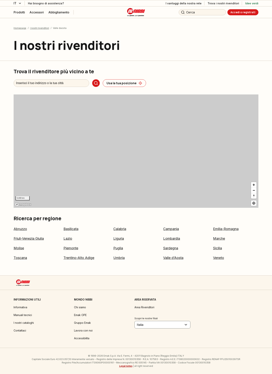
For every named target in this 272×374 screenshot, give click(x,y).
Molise (19, 248)
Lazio (67, 238)
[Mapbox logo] (23, 204)
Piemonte (70, 248)
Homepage (20, 28)
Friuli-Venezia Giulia (29, 238)
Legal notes (125, 366)
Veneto (218, 258)
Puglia (118, 248)
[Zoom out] (254, 190)
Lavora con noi (83, 330)
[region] (136, 151)
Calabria (119, 229)
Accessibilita (81, 338)
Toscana (20, 258)
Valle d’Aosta (173, 258)
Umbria (119, 258)
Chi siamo (80, 307)
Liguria (118, 238)
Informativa (20, 307)
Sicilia (217, 248)
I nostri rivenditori (39, 28)
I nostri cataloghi (24, 322)
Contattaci (20, 330)
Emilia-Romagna (226, 229)
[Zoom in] (254, 185)
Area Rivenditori (144, 307)
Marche (219, 238)
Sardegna (170, 248)
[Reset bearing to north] (254, 196)
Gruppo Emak (82, 322)
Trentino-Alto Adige (78, 258)
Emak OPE (80, 315)
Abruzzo (20, 229)
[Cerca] (96, 83)
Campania (171, 229)
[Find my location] (254, 203)
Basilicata (70, 229)
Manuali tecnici (23, 315)
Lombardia (171, 238)
